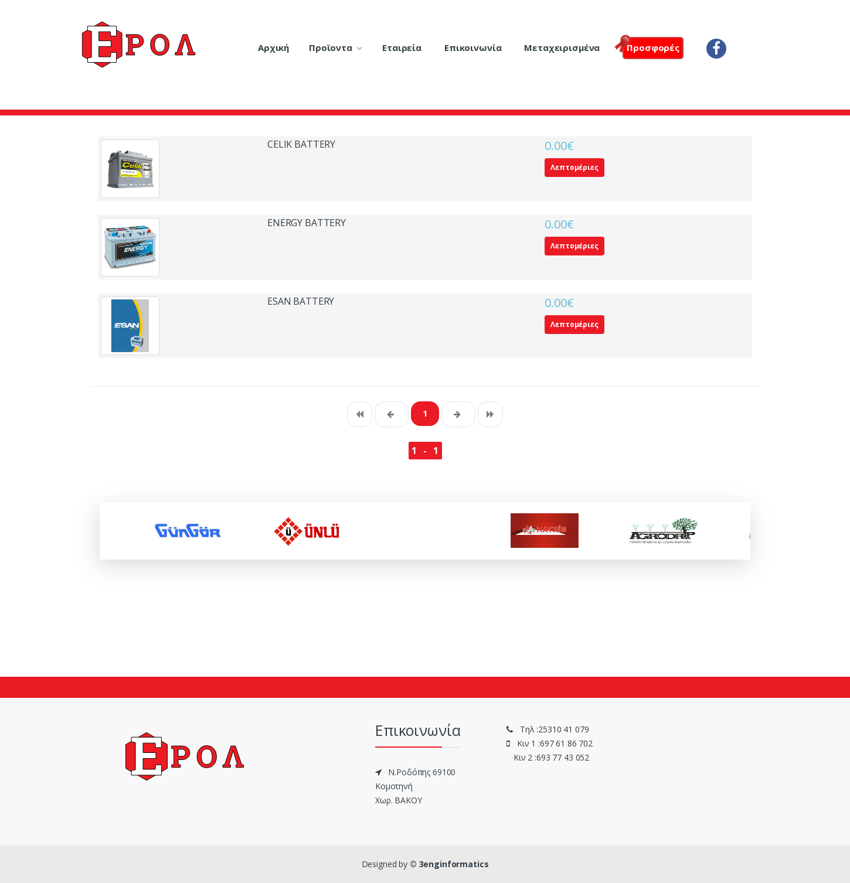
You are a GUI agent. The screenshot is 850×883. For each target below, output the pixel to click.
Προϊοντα (330, 47)
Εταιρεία (401, 47)
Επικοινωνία (472, 47)
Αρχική (273, 47)
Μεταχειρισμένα (562, 47)
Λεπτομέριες (574, 167)
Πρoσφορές (651, 46)
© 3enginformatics (449, 864)
